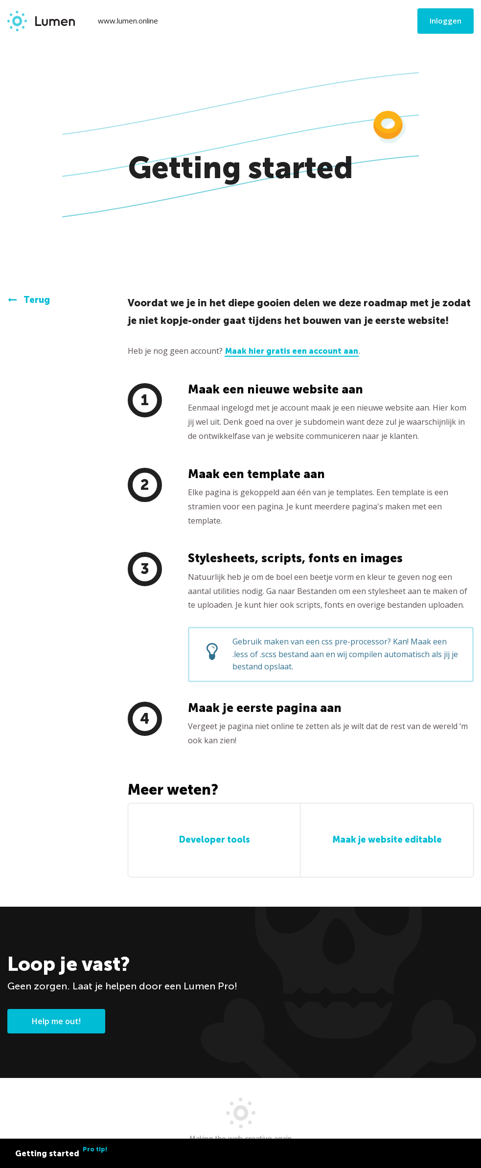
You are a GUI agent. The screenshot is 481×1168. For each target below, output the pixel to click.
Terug (29, 300)
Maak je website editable (387, 839)
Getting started (61, 1151)
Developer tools (214, 839)
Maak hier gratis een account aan (291, 351)
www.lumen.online (128, 20)
